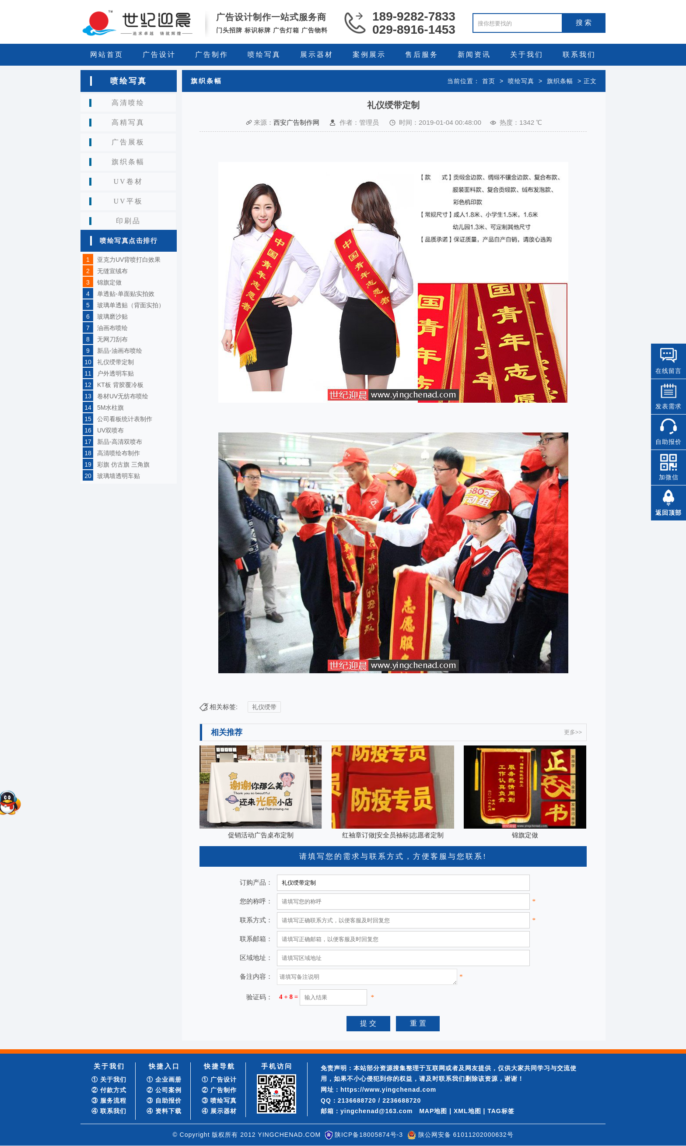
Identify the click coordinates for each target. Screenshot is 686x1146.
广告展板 (128, 142)
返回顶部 (668, 512)
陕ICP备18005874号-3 (369, 1134)
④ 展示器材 (219, 1110)
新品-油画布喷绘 (119, 350)
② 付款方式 (108, 1089)
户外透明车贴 (115, 373)
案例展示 (369, 54)
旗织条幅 (128, 161)
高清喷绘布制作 (118, 453)
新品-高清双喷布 (119, 441)
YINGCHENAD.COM (289, 1134)
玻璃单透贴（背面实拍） (130, 305)
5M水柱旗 (110, 407)
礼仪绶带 (264, 706)
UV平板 (128, 201)
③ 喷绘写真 (219, 1100)
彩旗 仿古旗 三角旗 (123, 464)
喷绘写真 (264, 54)
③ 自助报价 (164, 1100)
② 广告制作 (219, 1089)
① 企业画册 (164, 1079)
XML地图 (467, 1110)
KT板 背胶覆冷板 (120, 384)
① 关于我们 (108, 1079)
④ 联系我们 (108, 1110)
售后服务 (421, 54)
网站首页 (106, 54)
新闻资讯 (474, 54)
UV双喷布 (110, 430)
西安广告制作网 (296, 122)
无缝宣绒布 (112, 270)
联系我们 (579, 54)
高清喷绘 (128, 102)
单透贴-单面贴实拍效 (125, 293)
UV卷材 (128, 181)
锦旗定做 (109, 282)
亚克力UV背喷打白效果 (129, 259)
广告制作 (211, 54)
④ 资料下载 (164, 1110)
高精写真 (128, 122)
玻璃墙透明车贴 (118, 475)
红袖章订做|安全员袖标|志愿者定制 (393, 835)
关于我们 (526, 54)
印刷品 (128, 221)
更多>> (573, 732)
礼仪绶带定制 (115, 362)
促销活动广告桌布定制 (261, 835)
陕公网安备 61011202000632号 (466, 1134)
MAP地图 (433, 1110)
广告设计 (159, 54)
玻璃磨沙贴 (112, 316)
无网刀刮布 (112, 339)
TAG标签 (500, 1110)
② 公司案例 (164, 1089)
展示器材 (316, 54)
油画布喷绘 (112, 327)
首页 (488, 80)
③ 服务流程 (108, 1100)
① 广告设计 (219, 1079)
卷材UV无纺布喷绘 (122, 396)
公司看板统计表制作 (124, 418)
